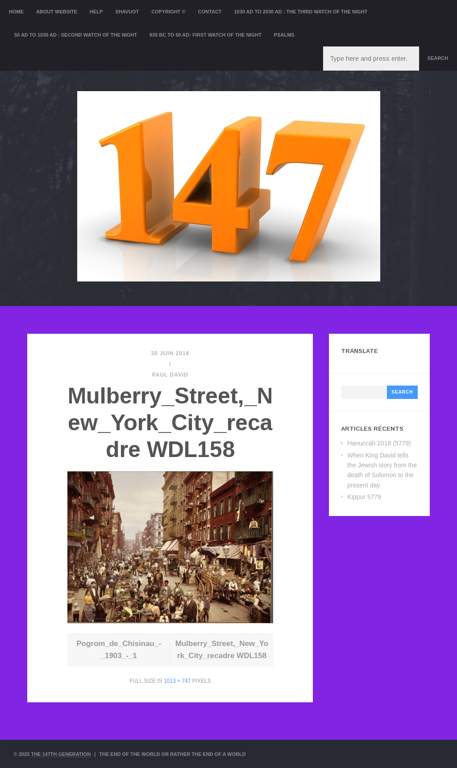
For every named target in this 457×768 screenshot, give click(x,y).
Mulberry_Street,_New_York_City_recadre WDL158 (170, 422)
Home (16, 11)
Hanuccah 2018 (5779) (379, 443)
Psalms (284, 35)
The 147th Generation (61, 754)
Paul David (170, 375)
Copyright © (168, 11)
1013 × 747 (177, 681)
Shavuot (127, 11)
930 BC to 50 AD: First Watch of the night (206, 35)
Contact (210, 11)
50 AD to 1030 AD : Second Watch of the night (75, 35)
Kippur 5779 (364, 496)
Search (438, 58)
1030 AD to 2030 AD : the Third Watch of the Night (300, 11)
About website (56, 11)
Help (96, 11)
